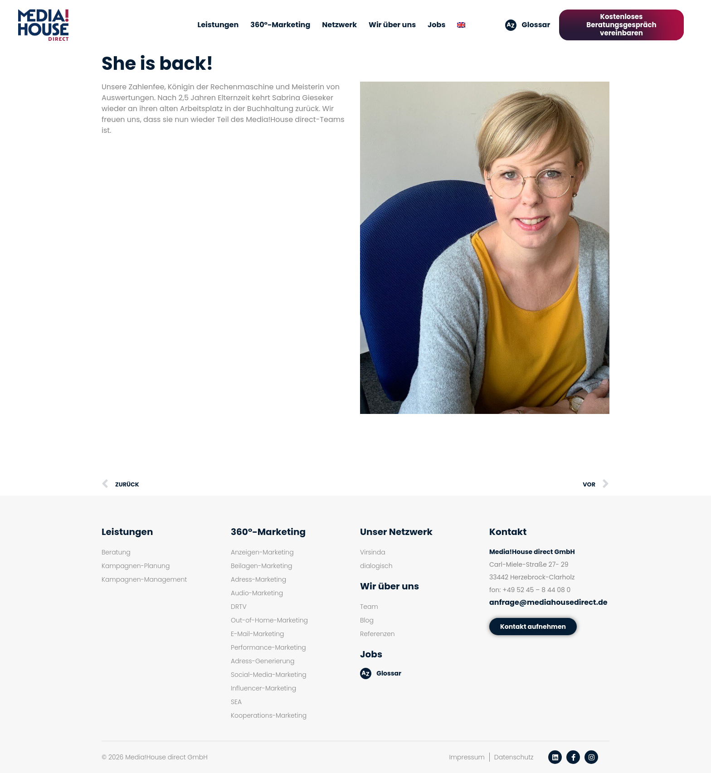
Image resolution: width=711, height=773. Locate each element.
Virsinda (372, 552)
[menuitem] (461, 25)
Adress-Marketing (258, 579)
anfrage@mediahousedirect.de (548, 602)
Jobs (436, 24)
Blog (367, 620)
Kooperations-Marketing (269, 715)
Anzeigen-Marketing (262, 552)
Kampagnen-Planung (136, 565)
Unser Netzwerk (396, 531)
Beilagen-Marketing (261, 565)
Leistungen (218, 24)
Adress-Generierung (262, 661)
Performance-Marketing (268, 647)
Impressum (467, 757)
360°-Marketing (280, 24)
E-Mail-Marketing (257, 633)
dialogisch (376, 565)
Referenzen (377, 633)
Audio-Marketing (257, 593)
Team (369, 606)
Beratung (116, 552)
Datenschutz (514, 757)
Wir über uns (392, 24)
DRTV (239, 606)
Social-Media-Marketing (269, 674)
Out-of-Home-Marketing (269, 620)
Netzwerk (339, 24)
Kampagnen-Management (144, 579)
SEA (236, 701)
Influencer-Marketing (263, 688)
